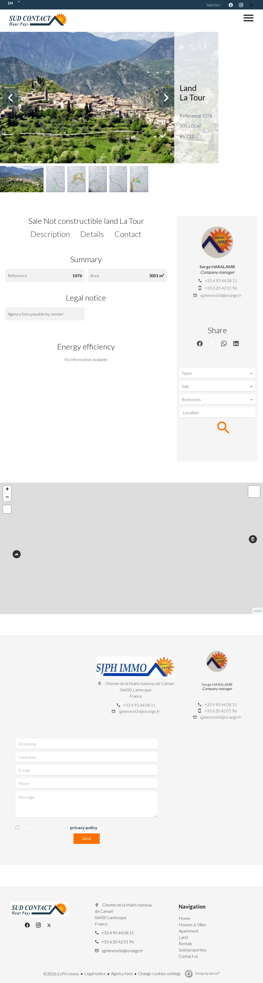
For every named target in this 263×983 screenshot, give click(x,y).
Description (50, 234)
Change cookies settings (159, 973)
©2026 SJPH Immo (61, 973)
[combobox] (217, 373)
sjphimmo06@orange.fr (220, 295)
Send (86, 838)
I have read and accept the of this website (73, 827)
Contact (127, 234)
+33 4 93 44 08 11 (221, 280)
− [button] (7, 497)
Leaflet (258, 610)
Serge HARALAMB (217, 266)
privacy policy (83, 827)
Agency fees (122, 973)
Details (92, 234)
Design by (207, 973)
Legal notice (95, 973)
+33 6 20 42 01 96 (221, 287)
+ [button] (7, 490)
